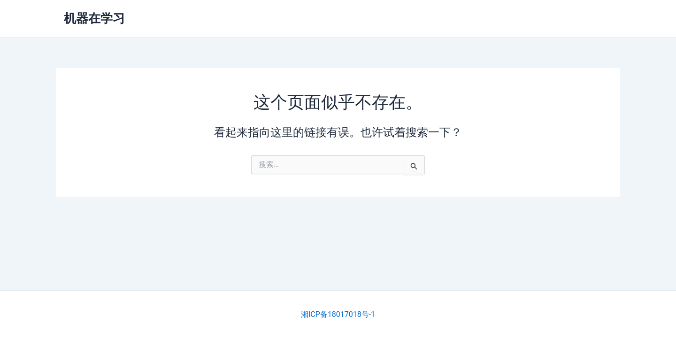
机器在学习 (94, 18)
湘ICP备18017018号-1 (338, 314)
